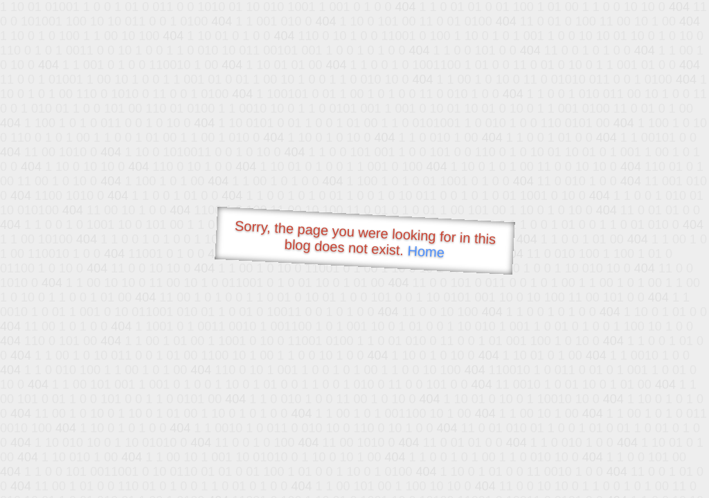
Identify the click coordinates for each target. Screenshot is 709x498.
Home (426, 251)
